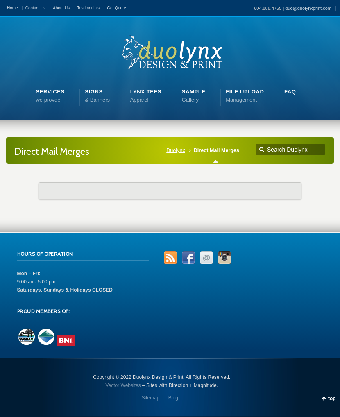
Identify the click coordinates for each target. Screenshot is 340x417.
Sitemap (150, 398)
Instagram (224, 257)
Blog (173, 398)
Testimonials (88, 8)
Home (12, 8)
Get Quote (116, 8)
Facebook (188, 257)
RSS (170, 257)
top (332, 398)
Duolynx (175, 150)
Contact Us (35, 8)
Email (206, 257)
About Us (61, 8)
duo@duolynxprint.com (308, 8)
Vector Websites (123, 385)
